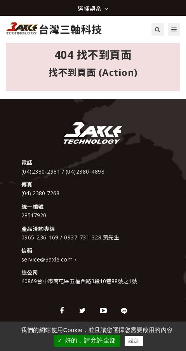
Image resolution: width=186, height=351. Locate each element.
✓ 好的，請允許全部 (86, 340)
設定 (134, 341)
